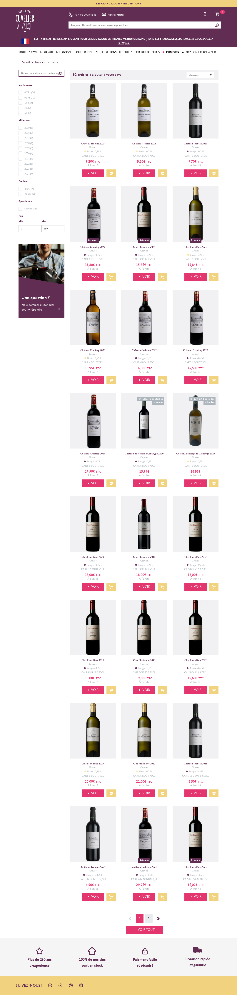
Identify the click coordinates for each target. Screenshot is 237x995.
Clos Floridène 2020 (93, 557)
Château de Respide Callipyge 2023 (195, 453)
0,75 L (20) (29, 92)
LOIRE (78, 52)
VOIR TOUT (146, 930)
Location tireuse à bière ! (199, 52)
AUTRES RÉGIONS (106, 52)
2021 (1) (28, 158)
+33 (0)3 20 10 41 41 (82, 14)
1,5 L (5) (28, 102)
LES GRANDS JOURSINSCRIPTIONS (118, 3)
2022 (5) (28, 163)
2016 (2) (28, 132)
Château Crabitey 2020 (195, 350)
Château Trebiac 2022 (93, 866)
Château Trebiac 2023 (93, 143)
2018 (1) (28, 143)
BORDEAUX (47, 52)
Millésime (24, 120)
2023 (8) (28, 168)
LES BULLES (125, 52)
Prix (21, 215)
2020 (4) (28, 153)
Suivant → (158, 918)
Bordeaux (39, 62)
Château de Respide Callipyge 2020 (144, 453)
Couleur (23, 181)
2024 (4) (28, 174)
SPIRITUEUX (142, 52)
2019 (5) (28, 148)
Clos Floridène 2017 (195, 557)
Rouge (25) (30, 193)
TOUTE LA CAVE (28, 52)
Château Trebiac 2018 (195, 763)
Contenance (25, 85)
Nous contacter (112, 14)
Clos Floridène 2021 (93, 660)
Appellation (25, 201)
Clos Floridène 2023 (144, 660)
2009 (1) (28, 127)
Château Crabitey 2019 (92, 453)
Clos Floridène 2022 (195, 660)
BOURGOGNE (64, 52)
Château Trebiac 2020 (195, 143)
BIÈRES (156, 52)
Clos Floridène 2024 (144, 247)
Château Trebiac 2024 (144, 143)
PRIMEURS (170, 52)
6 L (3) (27, 112)
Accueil (25, 62)
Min (21, 221)
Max (43, 221)
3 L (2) (27, 107)
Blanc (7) (29, 188)
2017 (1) (28, 137)
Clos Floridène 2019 (144, 557)
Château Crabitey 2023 (92, 247)
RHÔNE (88, 52)
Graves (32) (30, 208)
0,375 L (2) (29, 97)
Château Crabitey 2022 (144, 350)
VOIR (94, 173)
